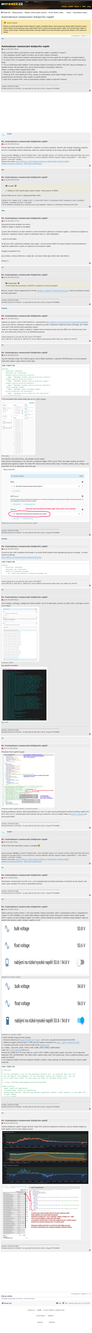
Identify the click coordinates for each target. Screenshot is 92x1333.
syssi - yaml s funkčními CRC (68, 1042)
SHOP (70, 6)
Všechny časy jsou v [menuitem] (79, 1303)
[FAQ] (58, 1303)
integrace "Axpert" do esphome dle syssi (52, 291)
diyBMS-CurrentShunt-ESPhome (12, 163)
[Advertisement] (46, 112)
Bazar (77, 6)
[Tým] (65, 1303)
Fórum (64, 6)
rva (2, 38)
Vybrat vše (10, 365)
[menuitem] (45, 12)
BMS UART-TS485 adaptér (33, 163)
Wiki (84, 6)
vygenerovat (44, 1045)
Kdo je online (6, 1296)
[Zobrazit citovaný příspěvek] (16, 186)
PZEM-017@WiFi (63, 161)
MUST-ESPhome (21, 161)
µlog (89, 6)
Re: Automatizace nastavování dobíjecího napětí (24, 141)
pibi (2, 169)
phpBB (39, 1310)
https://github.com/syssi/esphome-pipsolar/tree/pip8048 (67, 322)
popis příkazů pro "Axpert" (31, 1040)
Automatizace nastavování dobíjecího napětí (27, 16)
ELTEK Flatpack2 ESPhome (37, 161)
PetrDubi (4, 308)
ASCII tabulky (15, 1050)
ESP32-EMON (52, 161)
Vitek (3, 210)
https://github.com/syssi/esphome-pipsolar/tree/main (21, 557)
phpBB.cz (51, 1315)
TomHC (9, 134)
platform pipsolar (77, 814)
